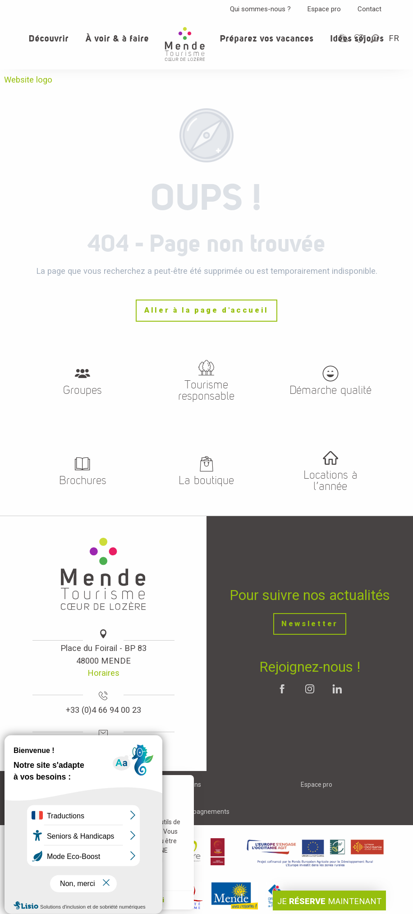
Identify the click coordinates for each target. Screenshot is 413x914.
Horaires (103, 673)
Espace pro (324, 9)
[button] (375, 38)
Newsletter (309, 623)
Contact (369, 9)
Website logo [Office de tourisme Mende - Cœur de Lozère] (28, 79)
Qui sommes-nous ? (260, 9)
